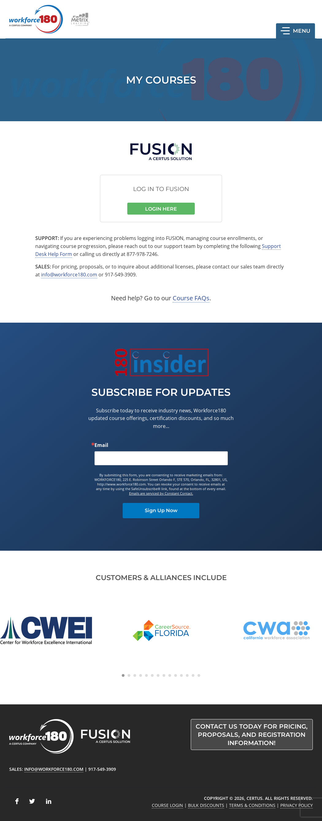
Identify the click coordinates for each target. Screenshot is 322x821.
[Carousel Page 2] (129, 675)
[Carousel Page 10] (175, 675)
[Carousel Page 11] (181, 675)
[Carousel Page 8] (164, 675)
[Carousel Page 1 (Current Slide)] (123, 675)
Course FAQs (191, 298)
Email (101, 445)
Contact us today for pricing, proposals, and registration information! (252, 735)
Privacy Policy (296, 805)
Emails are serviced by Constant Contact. (161, 493)
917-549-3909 (120, 274)
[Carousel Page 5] (146, 675)
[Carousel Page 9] (169, 675)
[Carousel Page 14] (198, 675)
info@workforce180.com (69, 274)
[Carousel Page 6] (152, 675)
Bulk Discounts (206, 805)
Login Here (161, 209)
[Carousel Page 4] (140, 675)
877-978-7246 (142, 254)
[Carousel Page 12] (187, 675)
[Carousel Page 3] (134, 675)
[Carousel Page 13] (193, 675)
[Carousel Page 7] (158, 675)
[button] (295, 31)
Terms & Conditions (252, 805)
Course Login (167, 805)
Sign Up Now (161, 510)
